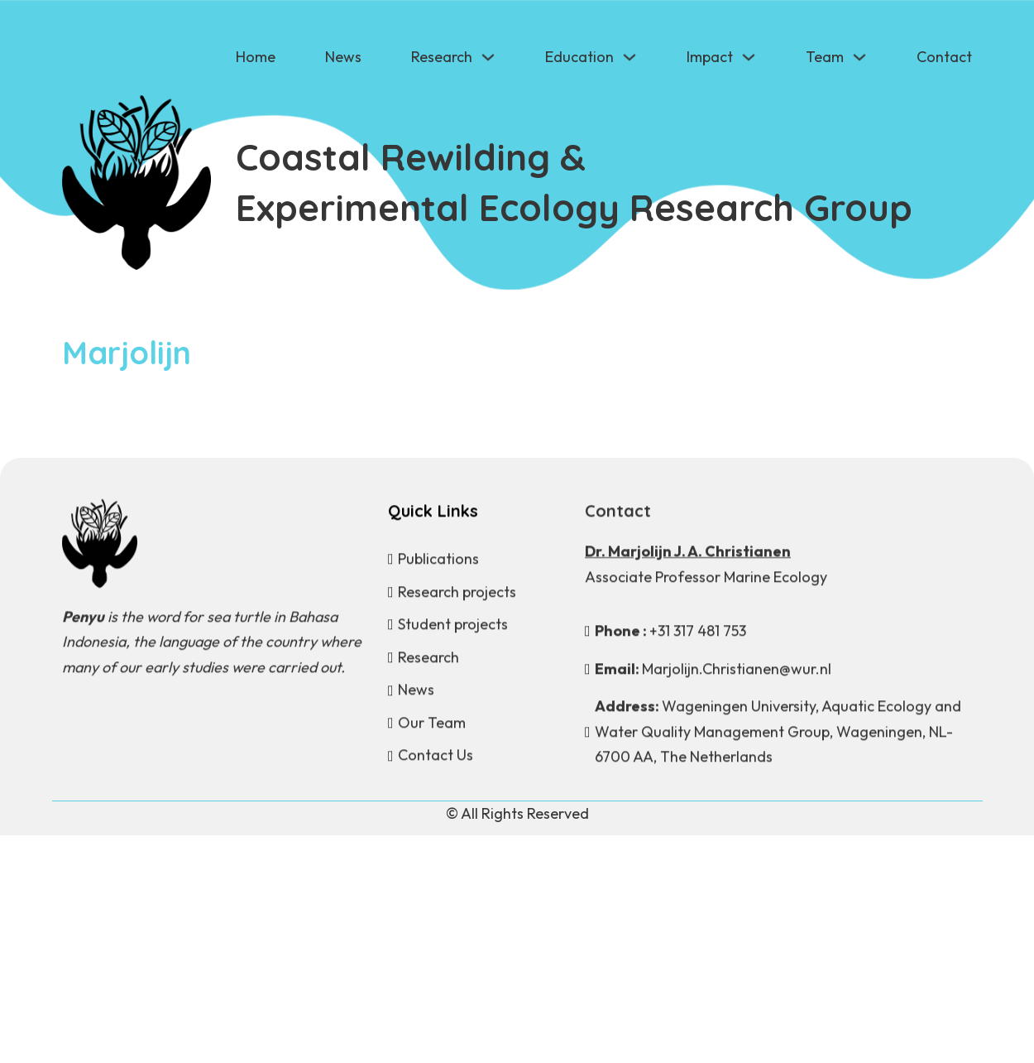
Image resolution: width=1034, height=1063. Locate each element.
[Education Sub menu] (629, 57)
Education (579, 56)
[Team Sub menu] (859, 57)
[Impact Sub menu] (748, 57)
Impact (710, 56)
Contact (944, 56)
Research (441, 56)
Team (825, 56)
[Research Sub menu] (488, 57)
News (343, 56)
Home (255, 56)
